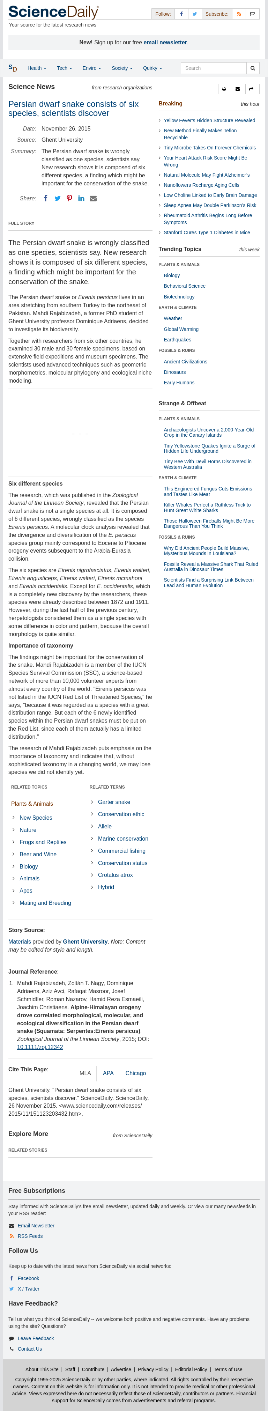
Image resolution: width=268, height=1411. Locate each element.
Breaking (171, 103)
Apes (26, 891)
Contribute (93, 1369)
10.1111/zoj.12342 (40, 1047)
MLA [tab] (85, 1073)
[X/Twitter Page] (195, 13)
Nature (28, 830)
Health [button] (37, 68)
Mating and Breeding (45, 903)
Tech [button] (64, 68)
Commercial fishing (122, 851)
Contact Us (30, 1349)
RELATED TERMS (107, 787)
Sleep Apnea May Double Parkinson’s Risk (210, 205)
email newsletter (165, 42)
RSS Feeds (30, 1236)
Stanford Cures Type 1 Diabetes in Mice (207, 232)
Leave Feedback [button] (36, 1338)
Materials (19, 942)
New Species (36, 818)
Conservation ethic (121, 814)
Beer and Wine (38, 854)
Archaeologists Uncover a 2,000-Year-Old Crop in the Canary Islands (209, 432)
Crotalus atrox (115, 875)
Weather (173, 318)
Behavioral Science (185, 286)
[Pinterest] (69, 198)
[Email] (93, 198)
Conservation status (122, 863)
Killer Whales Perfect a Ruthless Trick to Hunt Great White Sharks (207, 507)
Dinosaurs (175, 372)
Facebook (28, 1278)
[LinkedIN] (81, 198)
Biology (29, 867)
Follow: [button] (163, 14)
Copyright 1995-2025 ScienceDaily (53, 1379)
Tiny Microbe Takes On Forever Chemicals (210, 147)
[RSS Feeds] (239, 13)
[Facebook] (46, 198)
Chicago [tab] (136, 1073)
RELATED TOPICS (29, 787)
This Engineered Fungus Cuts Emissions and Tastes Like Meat (208, 491)
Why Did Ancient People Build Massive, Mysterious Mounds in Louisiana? (206, 550)
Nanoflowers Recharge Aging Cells (201, 185)
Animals (29, 878)
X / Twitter (28, 1289)
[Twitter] (57, 198)
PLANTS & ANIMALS (179, 264)
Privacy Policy (153, 1369)
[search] (253, 68)
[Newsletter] (253, 13)
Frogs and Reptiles (43, 842)
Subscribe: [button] (217, 14)
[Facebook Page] (181, 13)
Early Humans (179, 382)
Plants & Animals (32, 804)
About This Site (42, 1369)
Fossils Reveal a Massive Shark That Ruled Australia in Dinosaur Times (211, 566)
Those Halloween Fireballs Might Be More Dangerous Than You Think (209, 523)
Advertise (121, 1369)
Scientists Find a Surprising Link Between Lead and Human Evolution (209, 582)
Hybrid (106, 887)
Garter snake (114, 802)
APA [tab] (108, 1073)
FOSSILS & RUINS (177, 350)
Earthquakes (178, 339)
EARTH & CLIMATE (178, 307)
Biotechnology (179, 297)
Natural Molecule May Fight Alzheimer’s (207, 175)
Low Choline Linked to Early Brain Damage (210, 195)
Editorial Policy (191, 1369)
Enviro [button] (92, 68)
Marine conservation (123, 839)
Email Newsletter (36, 1225)
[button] (225, 89)
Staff (70, 1369)
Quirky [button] (152, 68)
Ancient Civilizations (186, 361)
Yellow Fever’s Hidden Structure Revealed (209, 120)
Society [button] (122, 68)
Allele (105, 826)
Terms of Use (228, 1369)
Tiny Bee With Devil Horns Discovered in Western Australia (208, 464)
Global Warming (181, 329)
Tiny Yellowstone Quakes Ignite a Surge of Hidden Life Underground (210, 448)
